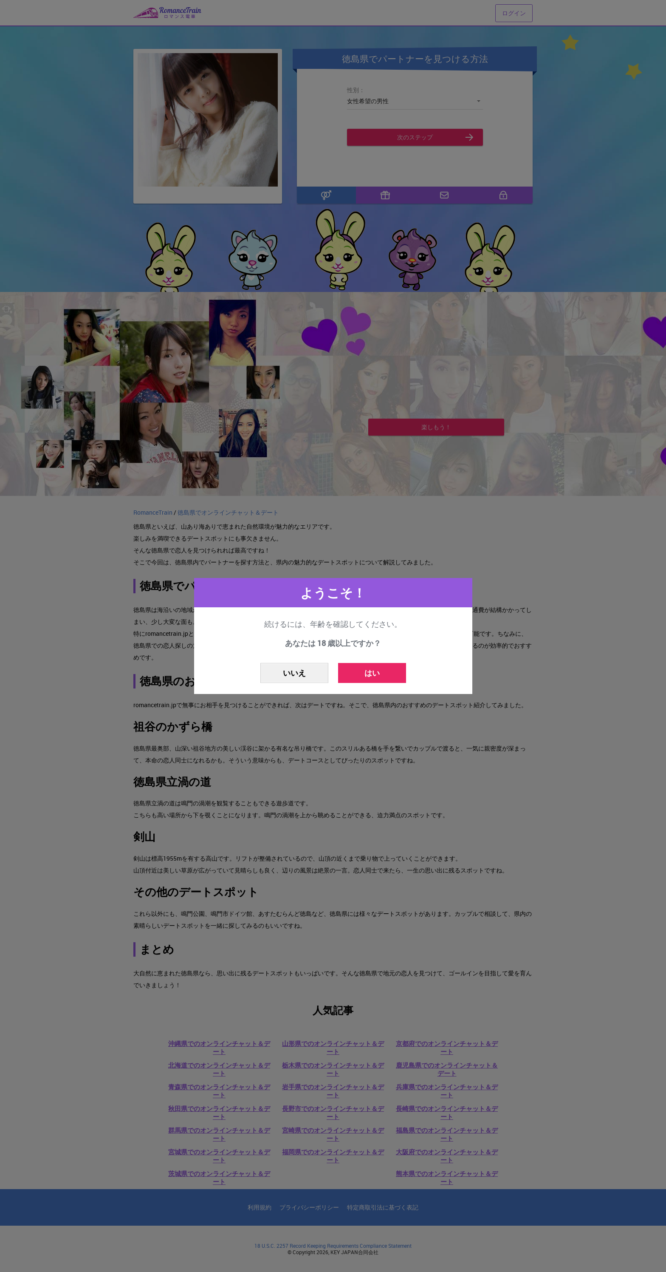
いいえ (294, 673)
